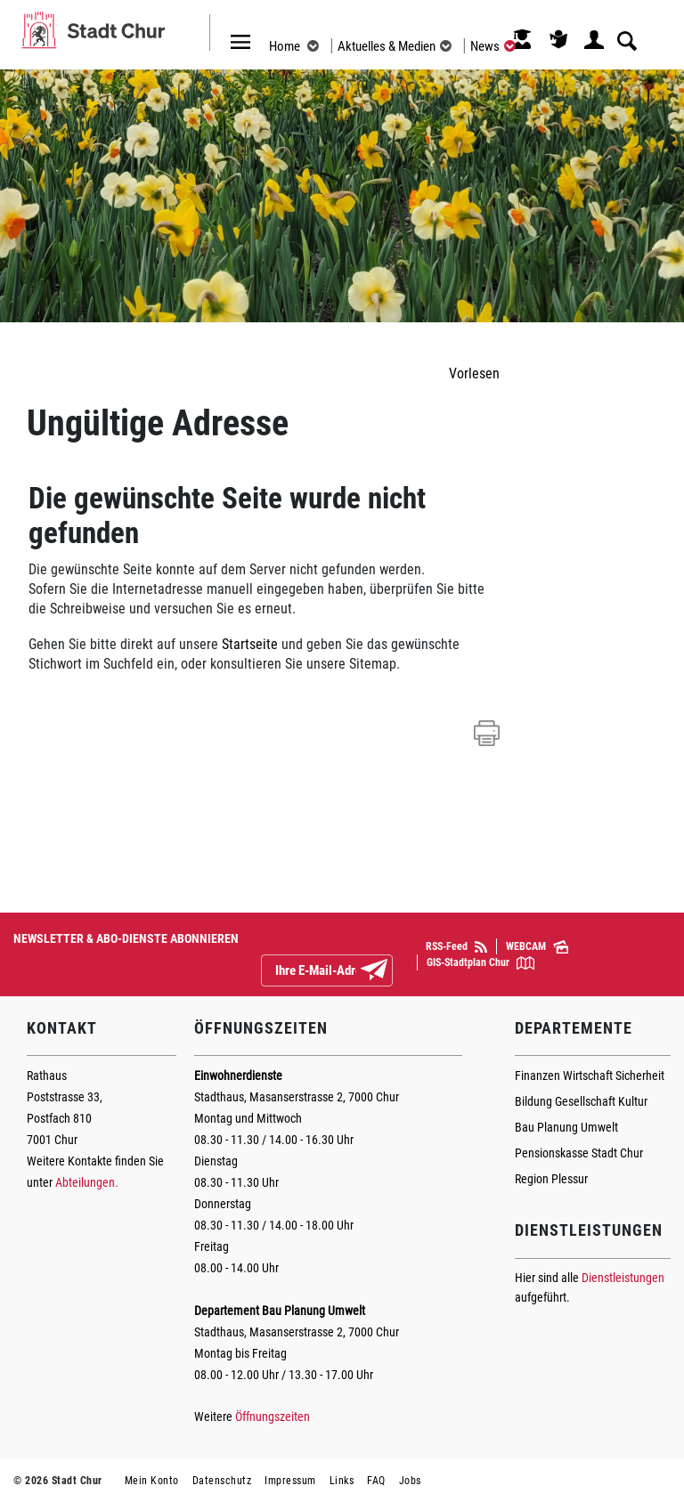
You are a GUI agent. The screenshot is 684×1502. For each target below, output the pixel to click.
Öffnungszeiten (272, 1416)
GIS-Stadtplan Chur (480, 963)
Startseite (250, 644)
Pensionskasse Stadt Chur (579, 1153)
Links (342, 1480)
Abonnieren (388, 971)
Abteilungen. (86, 1182)
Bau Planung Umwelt (566, 1127)
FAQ (376, 1480)
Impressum (290, 1480)
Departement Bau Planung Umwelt (279, 1310)
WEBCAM (537, 947)
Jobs (410, 1480)
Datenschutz (222, 1480)
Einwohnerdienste (238, 1075)
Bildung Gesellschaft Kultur (581, 1101)
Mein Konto (152, 1480)
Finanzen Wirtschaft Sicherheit (589, 1075)
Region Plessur (551, 1179)
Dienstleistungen (623, 1278)
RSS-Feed (456, 947)
